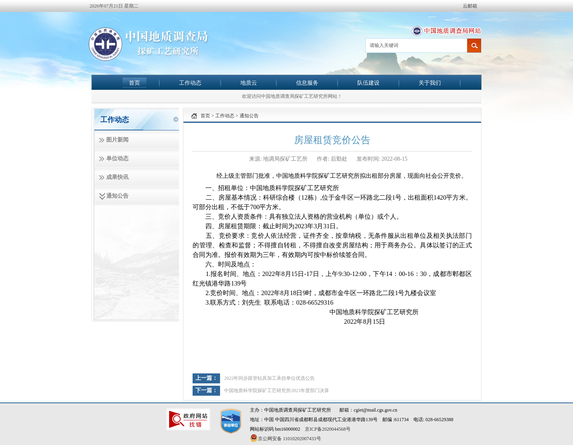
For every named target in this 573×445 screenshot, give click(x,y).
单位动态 (117, 158)
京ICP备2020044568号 (328, 429)
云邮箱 (470, 6)
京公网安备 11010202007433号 (285, 438)
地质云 (248, 83)
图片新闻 (117, 140)
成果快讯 (117, 177)
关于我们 (430, 83)
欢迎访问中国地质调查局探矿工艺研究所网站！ (292, 96)
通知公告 (117, 196)
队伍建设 (368, 83)
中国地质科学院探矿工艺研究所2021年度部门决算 (276, 390)
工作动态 (190, 83)
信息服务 (307, 83)
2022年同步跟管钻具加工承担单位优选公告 (269, 378)
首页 (134, 83)
